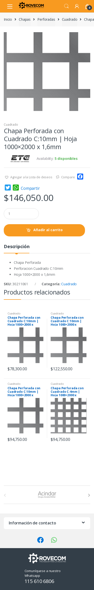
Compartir (30, 188)
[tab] (16, 248)
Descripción (16, 246)
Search (66, 6)
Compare (68, 177)
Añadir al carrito (48, 229)
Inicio (8, 19)
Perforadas (46, 19)
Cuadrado (69, 19)
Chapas (25, 19)
